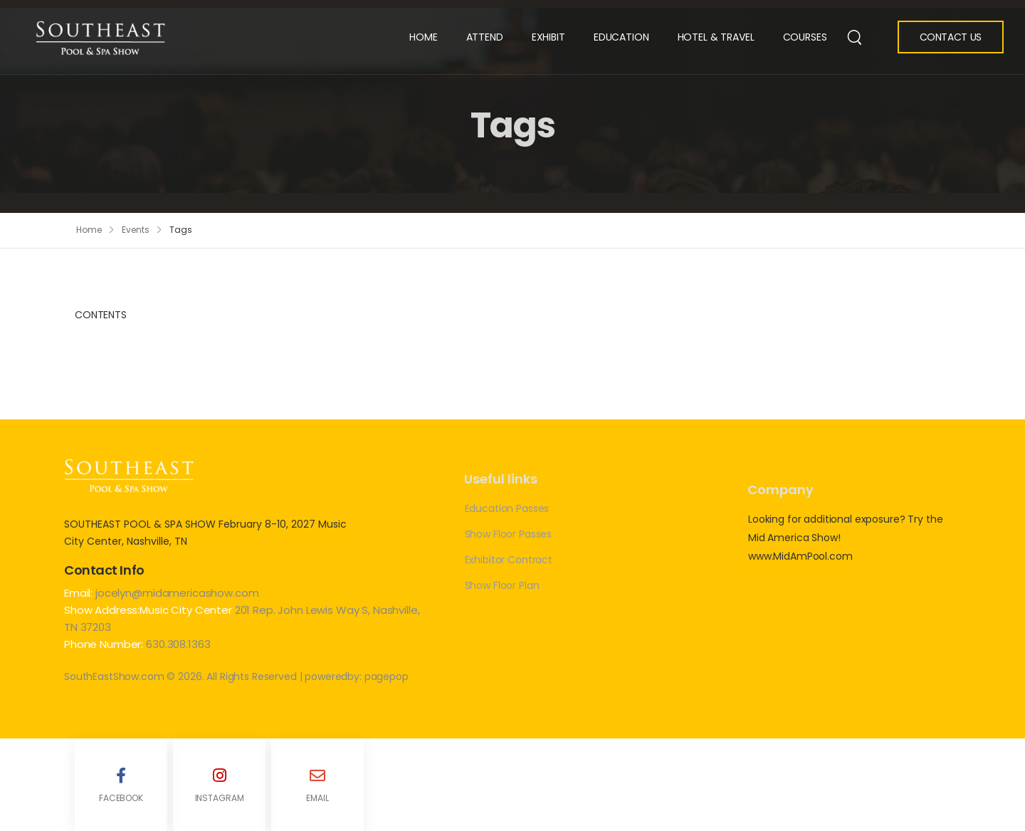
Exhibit (548, 37)
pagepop (386, 676)
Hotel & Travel (716, 37)
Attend (484, 37)
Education (621, 37)
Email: (78, 592)
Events (135, 230)
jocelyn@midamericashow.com (176, 592)
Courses (805, 37)
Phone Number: (103, 644)
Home (423, 37)
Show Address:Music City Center (149, 609)
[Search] (854, 36)
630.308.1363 (178, 644)
